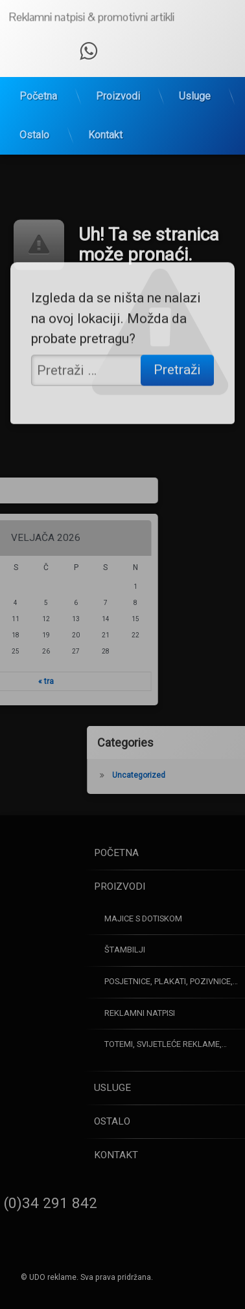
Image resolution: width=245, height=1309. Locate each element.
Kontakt (105, 113)
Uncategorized (186, 775)
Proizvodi (118, 74)
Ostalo (34, 113)
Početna (38, 74)
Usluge (195, 74)
